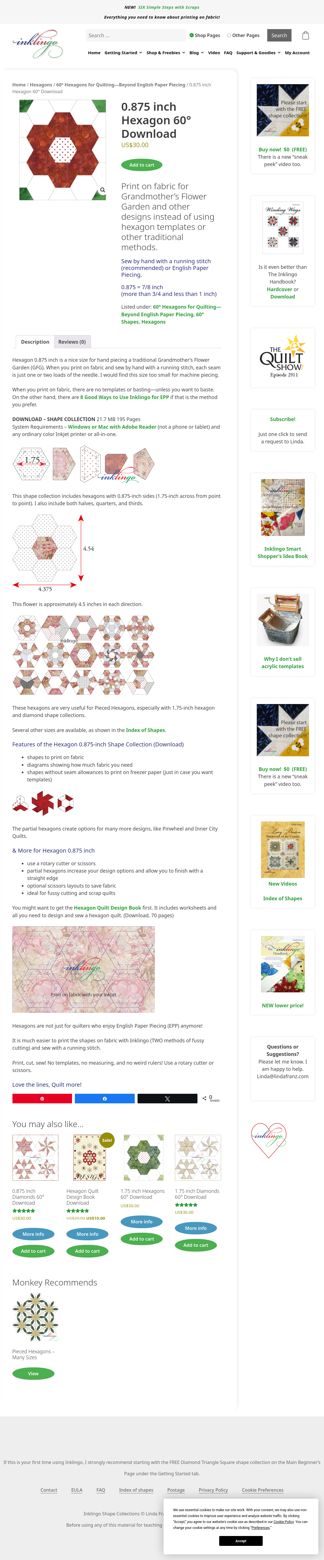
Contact (48, 1490)
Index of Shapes (145, 730)
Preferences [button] (261, 1528)
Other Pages (243, 35)
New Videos (282, 883)
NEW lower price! (283, 1005)
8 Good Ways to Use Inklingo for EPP (124, 397)
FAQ (228, 52)
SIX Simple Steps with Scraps (168, 7)
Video (214, 52)
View (33, 1374)
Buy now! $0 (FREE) (283, 149)
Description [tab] (35, 341)
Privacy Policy (213, 1490)
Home (94, 52)
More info (33, 1234)
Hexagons (41, 85)
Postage (176, 1490)
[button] (103, 190)
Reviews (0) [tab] (72, 341)
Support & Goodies (258, 52)
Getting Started (124, 52)
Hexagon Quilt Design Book (107, 907)
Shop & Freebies (166, 52)
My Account (297, 52)
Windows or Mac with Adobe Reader (112, 426)
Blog (197, 52)
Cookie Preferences (263, 1490)
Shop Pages (205, 35)
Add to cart (141, 165)
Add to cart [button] (33, 1251)
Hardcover (279, 289)
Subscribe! (282, 419)
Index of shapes (136, 1490)
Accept (241, 1541)
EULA (76, 1490)
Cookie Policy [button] (283, 1522)
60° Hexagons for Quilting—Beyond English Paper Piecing (120, 85)
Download (282, 296)
